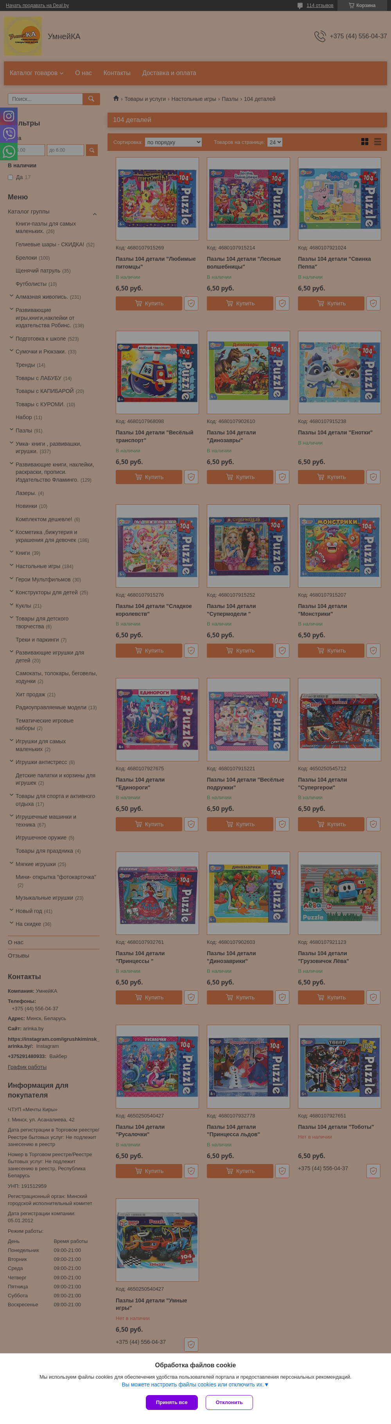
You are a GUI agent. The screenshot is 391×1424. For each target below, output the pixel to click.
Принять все (172, 1402)
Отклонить (229, 1402)
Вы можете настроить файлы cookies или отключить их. (193, 1384)
